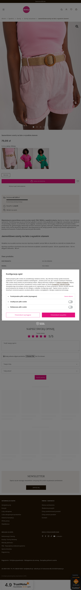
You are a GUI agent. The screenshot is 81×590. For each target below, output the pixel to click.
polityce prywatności (63, 282)
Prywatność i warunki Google (61, 284)
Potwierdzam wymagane (23, 315)
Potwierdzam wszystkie (58, 315)
